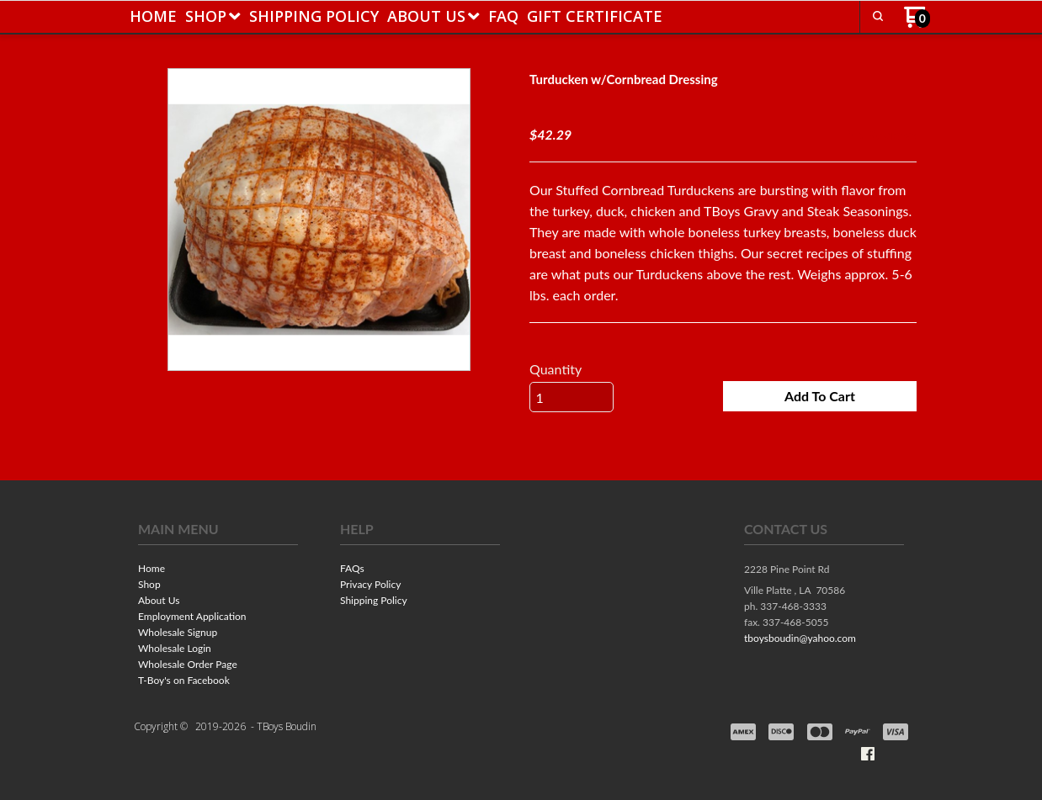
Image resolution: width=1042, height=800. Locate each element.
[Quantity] (571, 398)
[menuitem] (153, 16)
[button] (878, 16)
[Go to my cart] (917, 23)
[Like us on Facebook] (868, 754)
